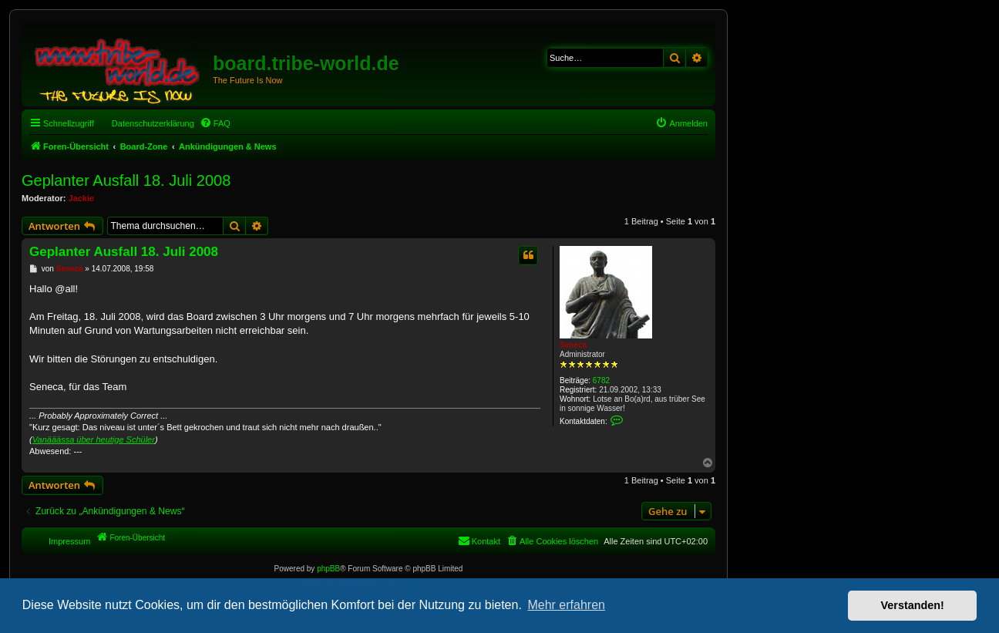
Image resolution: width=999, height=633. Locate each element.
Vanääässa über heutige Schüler (93, 439)
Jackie (82, 198)
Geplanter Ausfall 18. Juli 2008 (126, 180)
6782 (601, 380)
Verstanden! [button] (912, 605)
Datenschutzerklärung (153, 123)
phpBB (328, 568)
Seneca (573, 345)
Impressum (69, 541)
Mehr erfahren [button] (566, 604)
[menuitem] (215, 123)
